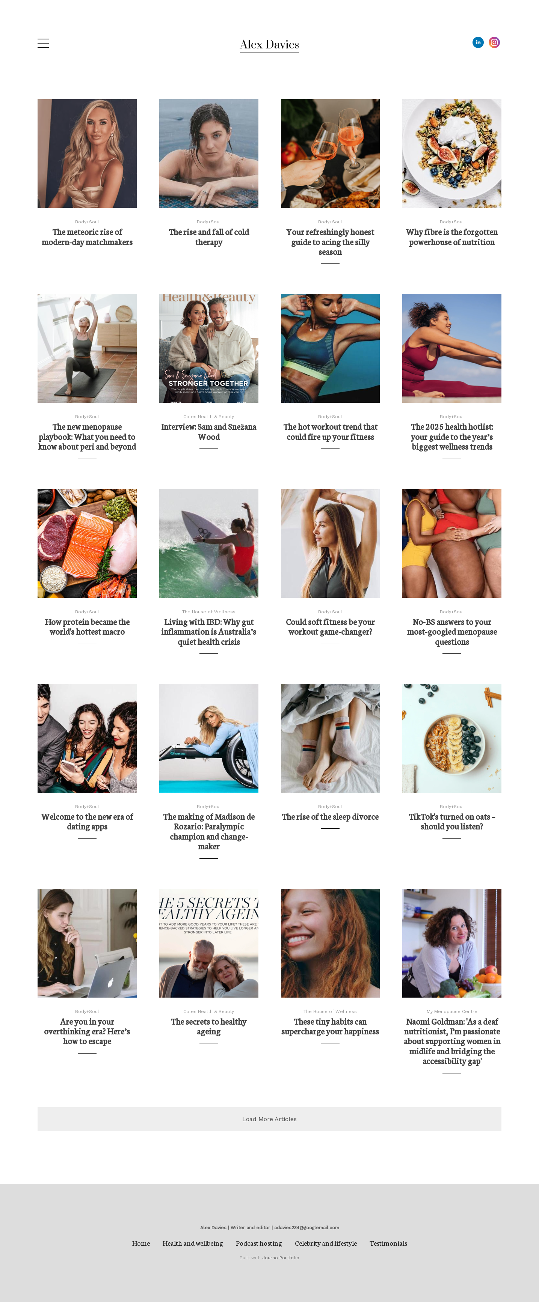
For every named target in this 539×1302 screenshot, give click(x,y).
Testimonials (388, 1243)
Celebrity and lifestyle (326, 1243)
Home (141, 1243)
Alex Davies (269, 45)
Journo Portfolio (280, 1257)
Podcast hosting (259, 1243)
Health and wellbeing (193, 1243)
